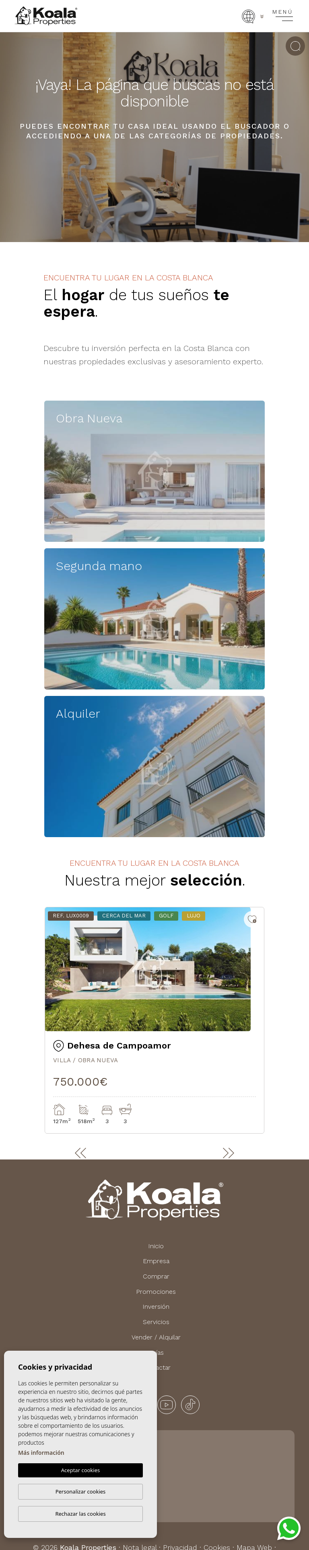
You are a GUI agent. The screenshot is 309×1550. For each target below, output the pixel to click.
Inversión (155, 1306)
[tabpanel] (154, 1020)
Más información (41, 1452)
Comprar (156, 1276)
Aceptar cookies (80, 1470)
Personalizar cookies (81, 1491)
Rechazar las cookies (80, 1513)
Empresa (156, 1261)
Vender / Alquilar (156, 1337)
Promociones (156, 1291)
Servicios (156, 1322)
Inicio (156, 1246)
